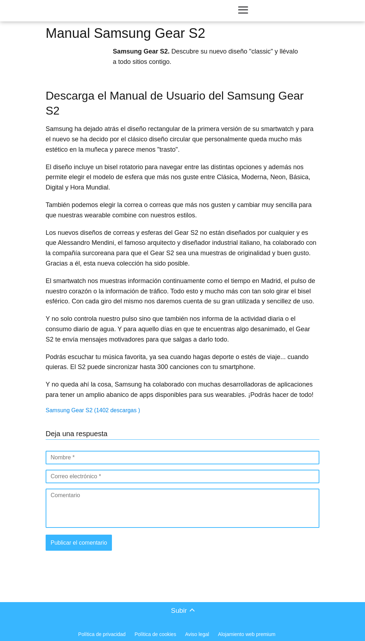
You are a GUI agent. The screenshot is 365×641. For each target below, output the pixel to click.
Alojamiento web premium (247, 634)
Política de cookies (155, 634)
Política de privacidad (101, 634)
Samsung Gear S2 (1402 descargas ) (93, 410)
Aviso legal (197, 634)
